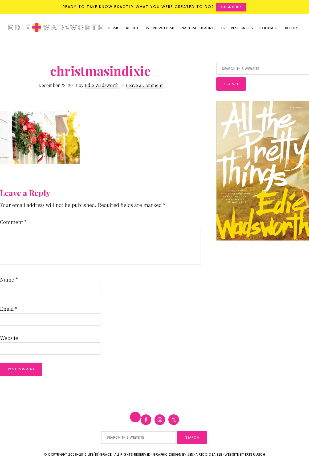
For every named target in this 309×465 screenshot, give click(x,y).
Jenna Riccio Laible (204, 454)
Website (9, 337)
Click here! (231, 7)
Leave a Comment (144, 85)
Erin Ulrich (255, 454)
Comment (13, 221)
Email (8, 308)
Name (9, 279)
